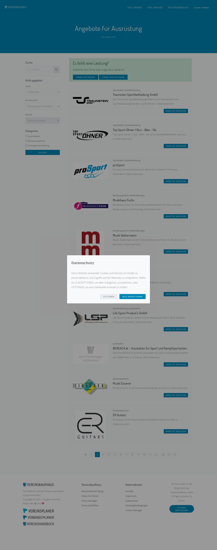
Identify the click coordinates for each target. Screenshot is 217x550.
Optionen (108, 296)
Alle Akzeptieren (132, 296)
